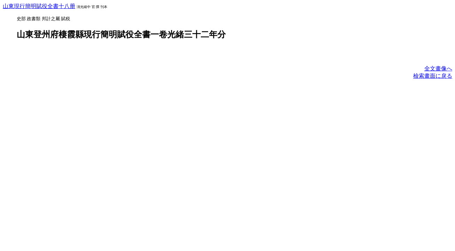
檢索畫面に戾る (432, 76)
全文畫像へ (438, 68)
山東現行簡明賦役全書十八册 (39, 6)
